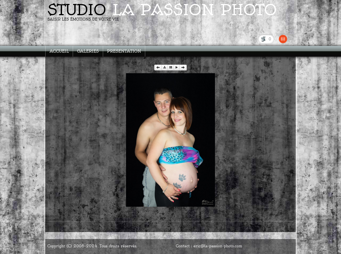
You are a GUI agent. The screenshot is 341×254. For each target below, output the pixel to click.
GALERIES (88, 51)
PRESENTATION (124, 51)
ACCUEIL (59, 51)
